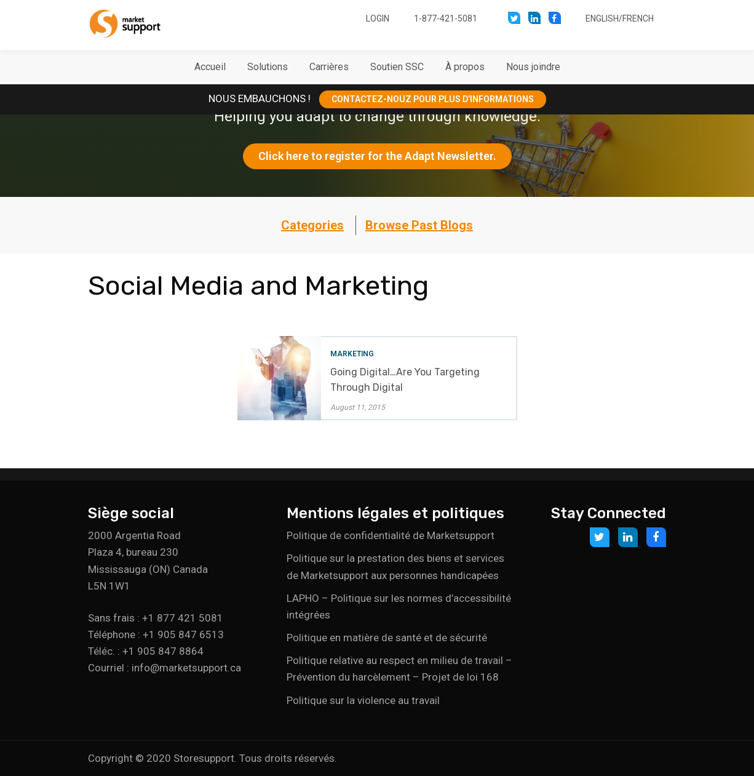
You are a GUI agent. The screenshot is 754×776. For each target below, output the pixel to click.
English (602, 18)
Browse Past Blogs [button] (419, 225)
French (638, 18)
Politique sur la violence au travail (363, 700)
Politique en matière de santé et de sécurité (387, 637)
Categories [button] (312, 225)
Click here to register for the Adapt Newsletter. (377, 156)
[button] (267, 67)
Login (377, 18)
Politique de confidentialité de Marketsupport (390, 535)
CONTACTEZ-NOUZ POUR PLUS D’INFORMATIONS (432, 99)
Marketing (352, 354)
